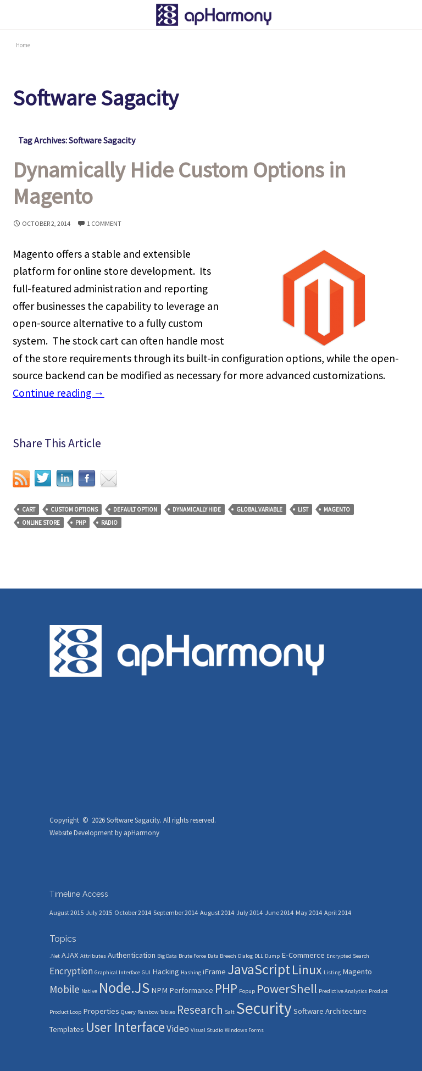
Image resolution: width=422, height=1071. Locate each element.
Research (200, 1009)
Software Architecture (330, 1011)
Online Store (41, 522)
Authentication (132, 955)
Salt (230, 1011)
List (303, 509)
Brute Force (192, 955)
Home (23, 45)
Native (89, 991)
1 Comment (104, 223)
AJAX (70, 955)
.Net (54, 955)
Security (264, 1008)
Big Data (167, 955)
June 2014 (279, 912)
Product (378, 991)
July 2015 (99, 912)
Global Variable (259, 509)
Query (128, 1011)
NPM (159, 990)
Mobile (64, 989)
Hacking (165, 971)
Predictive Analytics (343, 991)
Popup (247, 991)
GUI (146, 972)
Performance (191, 990)
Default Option (135, 509)
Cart (28, 509)
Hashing (191, 972)
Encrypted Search (347, 955)
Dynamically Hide (197, 509)
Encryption (71, 971)
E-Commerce (303, 955)
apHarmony (141, 832)
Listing (332, 972)
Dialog (245, 955)
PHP (80, 522)
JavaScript (258, 969)
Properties (101, 1011)
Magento (337, 509)
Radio (109, 522)
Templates (66, 1029)
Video (177, 1029)
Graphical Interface (117, 972)
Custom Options (74, 509)
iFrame (214, 971)
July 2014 (249, 912)
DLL (258, 955)
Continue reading (58, 392)
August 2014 (217, 912)
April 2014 (337, 912)
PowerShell (287, 988)
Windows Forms (244, 1030)
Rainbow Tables (156, 1011)
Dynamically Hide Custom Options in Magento (179, 183)
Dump (272, 955)
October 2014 (132, 912)
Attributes (93, 955)
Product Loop (65, 1011)
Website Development (81, 832)
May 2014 (309, 912)
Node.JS (124, 988)
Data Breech (222, 955)
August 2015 (66, 912)
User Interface (125, 1027)
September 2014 (175, 912)
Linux (307, 970)
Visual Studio (207, 1030)
